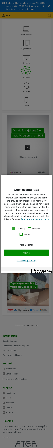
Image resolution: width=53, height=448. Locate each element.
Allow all (26, 252)
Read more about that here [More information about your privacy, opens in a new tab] (35, 219)
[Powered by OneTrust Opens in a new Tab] (40, 269)
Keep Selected (26, 245)
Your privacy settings (26, 260)
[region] (26, 224)
